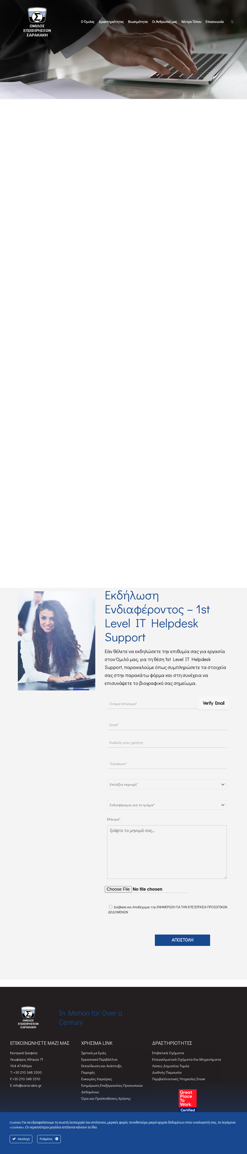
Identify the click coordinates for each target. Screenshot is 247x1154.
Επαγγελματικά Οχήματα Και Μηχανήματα (186, 1059)
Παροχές (88, 1072)
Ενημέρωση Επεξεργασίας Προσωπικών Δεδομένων (112, 1088)
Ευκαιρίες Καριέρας (96, 1078)
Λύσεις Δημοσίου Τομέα (170, 1065)
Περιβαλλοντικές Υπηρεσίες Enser (178, 1078)
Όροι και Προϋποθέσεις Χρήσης (106, 1098)
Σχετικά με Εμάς (93, 1052)
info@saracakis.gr (27, 1085)
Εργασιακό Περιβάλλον (99, 1059)
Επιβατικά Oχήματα (168, 1052)
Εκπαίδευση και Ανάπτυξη (101, 1065)
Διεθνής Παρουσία (167, 1072)
